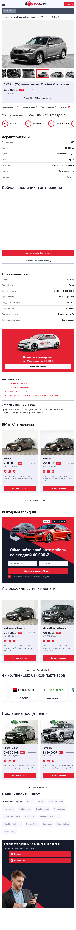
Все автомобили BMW (36, 670)
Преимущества (47, 107)
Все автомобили (36, 787)
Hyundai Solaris (42, 809)
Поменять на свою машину (38, 260)
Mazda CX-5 (30, 816)
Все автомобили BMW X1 (37, 500)
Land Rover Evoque (11, 816)
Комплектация (28, 107)
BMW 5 (41, 801)
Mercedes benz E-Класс (50, 816)
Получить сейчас (38, 366)
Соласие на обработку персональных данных (32, 577)
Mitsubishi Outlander (12, 824)
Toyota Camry (9, 831)
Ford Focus (8, 809)
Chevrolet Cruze (56, 801)
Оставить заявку (20, 488)
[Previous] (4, 74)
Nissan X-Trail (32, 824)
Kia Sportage (59, 809)
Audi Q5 (30, 801)
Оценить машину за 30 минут (38, 571)
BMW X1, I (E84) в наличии (36, 98)
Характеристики (9, 107)
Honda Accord (24, 809)
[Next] (71, 74)
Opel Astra (47, 824)
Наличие (63, 107)
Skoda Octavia (63, 824)
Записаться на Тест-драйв (38, 253)
